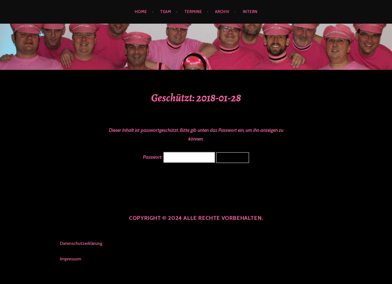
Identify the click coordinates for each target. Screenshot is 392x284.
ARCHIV (222, 11)
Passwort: (179, 157)
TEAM (165, 11)
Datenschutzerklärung (81, 243)
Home (141, 11)
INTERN (250, 11)
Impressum (70, 258)
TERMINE (193, 11)
